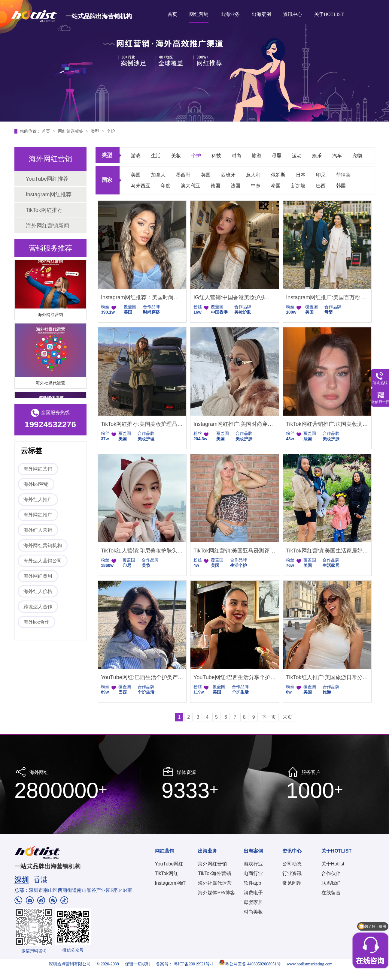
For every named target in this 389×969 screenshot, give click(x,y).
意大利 (253, 174)
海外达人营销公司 (42, 560)
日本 (300, 174)
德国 (215, 185)
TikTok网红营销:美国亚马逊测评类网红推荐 (234, 551)
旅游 (256, 155)
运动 (297, 155)
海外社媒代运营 (50, 383)
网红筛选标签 (71, 131)
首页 (172, 14)
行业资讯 (292, 873)
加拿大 (158, 174)
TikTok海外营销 (214, 873)
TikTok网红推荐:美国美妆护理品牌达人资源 (142, 424)
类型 (95, 131)
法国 (235, 185)
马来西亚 (140, 185)
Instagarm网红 (170, 883)
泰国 (276, 185)
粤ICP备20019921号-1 (193, 964)
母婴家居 (253, 902)
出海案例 (261, 14)
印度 (165, 185)
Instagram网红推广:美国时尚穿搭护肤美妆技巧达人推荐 (234, 424)
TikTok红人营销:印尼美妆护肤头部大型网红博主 (142, 551)
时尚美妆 (253, 911)
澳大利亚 (190, 185)
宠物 (357, 155)
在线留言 (331, 892)
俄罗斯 (278, 174)
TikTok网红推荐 (44, 210)
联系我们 (331, 883)
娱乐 (317, 155)
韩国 (341, 185)
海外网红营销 (50, 315)
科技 (216, 155)
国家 (107, 180)
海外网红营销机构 (42, 545)
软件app (252, 883)
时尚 (236, 155)
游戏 (136, 155)
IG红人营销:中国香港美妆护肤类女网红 (234, 297)
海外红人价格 (37, 591)
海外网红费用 (37, 576)
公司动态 (292, 863)
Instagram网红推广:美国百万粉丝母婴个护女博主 (327, 297)
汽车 (337, 155)
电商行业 (253, 873)
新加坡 (298, 185)
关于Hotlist (332, 863)
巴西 (321, 185)
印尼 (321, 174)
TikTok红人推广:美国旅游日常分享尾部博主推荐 (327, 677)
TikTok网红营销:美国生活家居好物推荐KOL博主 (327, 551)
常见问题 (292, 883)
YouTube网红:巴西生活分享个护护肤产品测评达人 (234, 677)
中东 (255, 185)
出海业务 (230, 14)
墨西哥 (183, 174)
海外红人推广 (37, 499)
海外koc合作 (36, 621)
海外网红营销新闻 (47, 226)
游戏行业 (253, 863)
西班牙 (228, 174)
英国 (206, 174)
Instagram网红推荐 (48, 194)
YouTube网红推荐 (47, 179)
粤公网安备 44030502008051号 (250, 964)
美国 (136, 174)
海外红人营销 (37, 530)
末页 (287, 717)
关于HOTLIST (329, 14)
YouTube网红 (169, 863)
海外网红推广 (37, 514)
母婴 (276, 155)
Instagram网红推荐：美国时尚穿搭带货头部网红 (142, 297)
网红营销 (198, 14)
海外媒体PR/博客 (216, 892)
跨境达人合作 (37, 606)
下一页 (269, 717)
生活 (156, 155)
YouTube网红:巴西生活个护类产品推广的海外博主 (142, 677)
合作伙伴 (331, 873)
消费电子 (253, 892)
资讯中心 (292, 14)
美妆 (176, 155)
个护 (111, 131)
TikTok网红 (166, 873)
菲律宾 (343, 174)
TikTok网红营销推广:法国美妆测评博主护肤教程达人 (327, 424)
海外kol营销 (36, 484)
